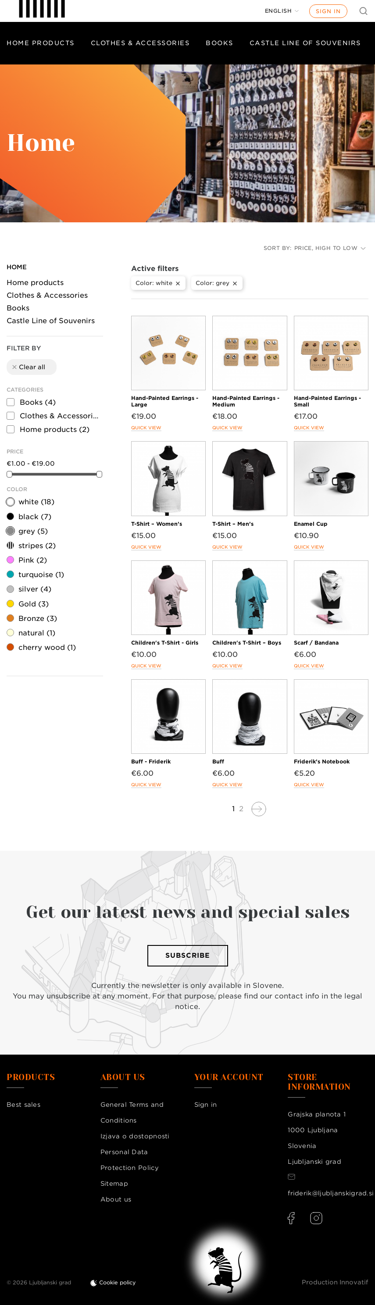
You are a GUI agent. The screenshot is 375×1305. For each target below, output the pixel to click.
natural (36, 633)
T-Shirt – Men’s (233, 524)
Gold (33, 604)
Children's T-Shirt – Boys (246, 642)
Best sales (23, 1104)
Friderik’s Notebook (322, 761)
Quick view (146, 427)
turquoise (41, 574)
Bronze (37, 618)
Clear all (28, 367)
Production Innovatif (335, 1282)
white (36, 502)
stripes (37, 546)
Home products (41, 42)
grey (33, 531)
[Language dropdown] (282, 11)
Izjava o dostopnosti (135, 1136)
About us (115, 1199)
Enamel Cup (311, 524)
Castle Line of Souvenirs (51, 321)
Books (219, 42)
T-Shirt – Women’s (156, 524)
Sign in (328, 11)
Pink (32, 560)
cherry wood (47, 647)
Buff (218, 761)
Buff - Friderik (151, 761)
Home (17, 267)
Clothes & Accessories (140, 42)
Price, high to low (330, 248)
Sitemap (114, 1183)
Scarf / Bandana (316, 642)
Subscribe (187, 955)
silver (34, 589)
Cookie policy (117, 1282)
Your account (229, 1077)
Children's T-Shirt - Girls (164, 642)
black (34, 517)
